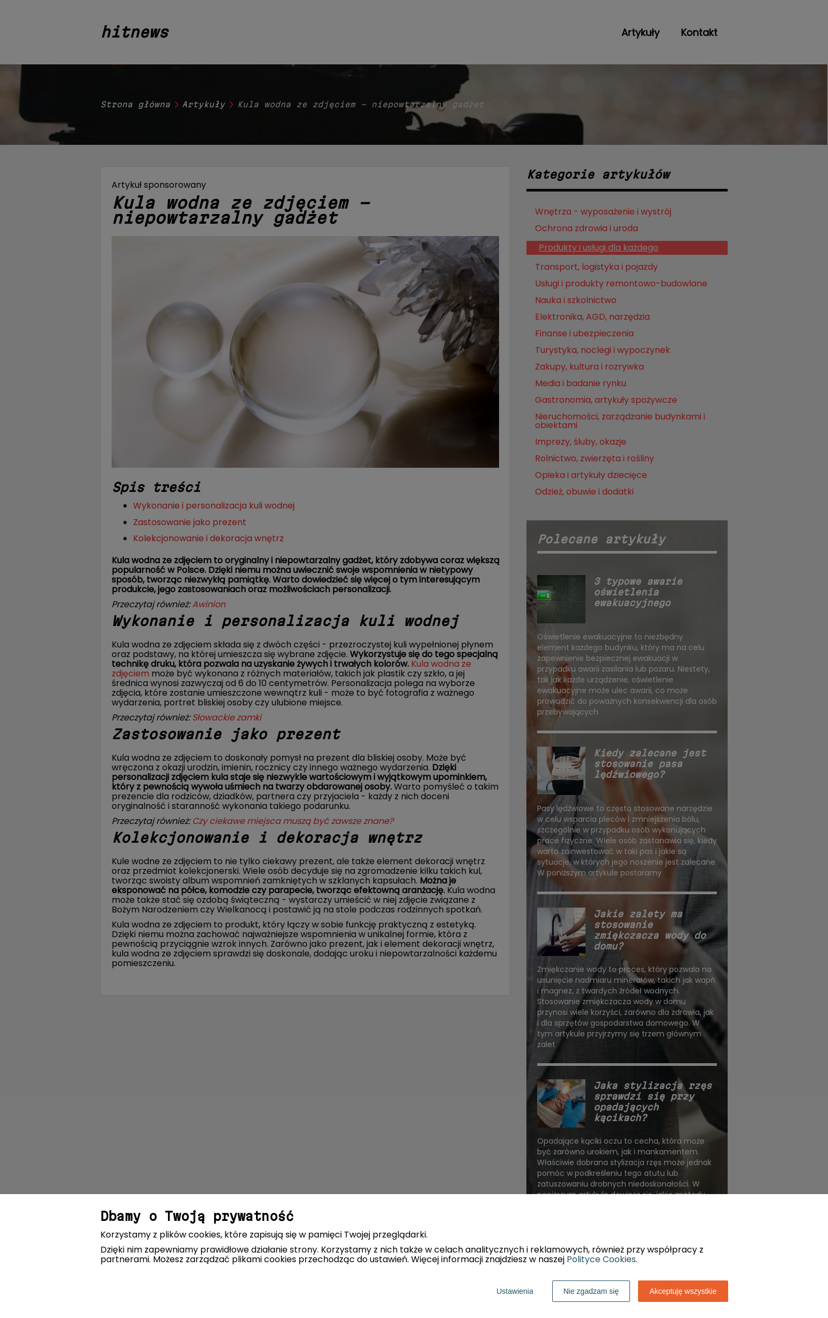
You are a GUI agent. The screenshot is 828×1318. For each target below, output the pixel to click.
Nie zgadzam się (591, 1291)
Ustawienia (514, 1291)
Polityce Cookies (601, 1259)
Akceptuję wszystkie (682, 1291)
